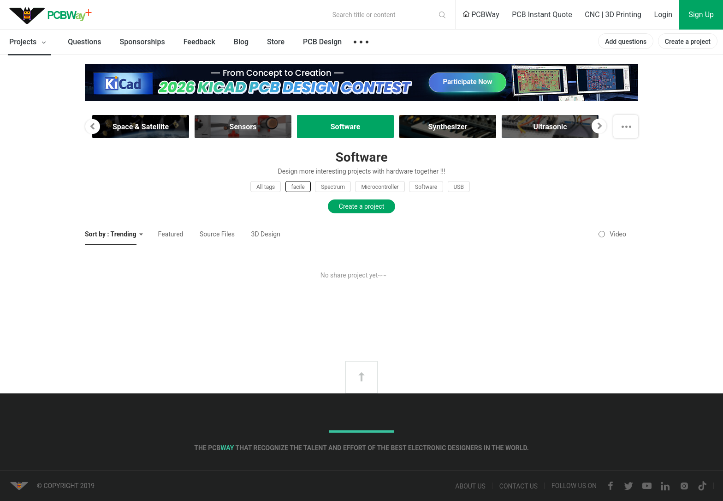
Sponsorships (142, 41)
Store (275, 41)
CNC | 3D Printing (613, 14)
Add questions (625, 41)
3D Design (265, 234)
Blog (241, 41)
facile (298, 187)
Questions (84, 41)
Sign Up (701, 14)
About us (470, 486)
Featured (171, 234)
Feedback (199, 41)
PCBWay (480, 14)
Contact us (518, 486)
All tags (265, 187)
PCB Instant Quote (542, 14)
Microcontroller (379, 187)
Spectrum (333, 187)
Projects (29, 42)
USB (459, 187)
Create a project (688, 41)
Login (663, 14)
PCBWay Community (53, 15)
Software (426, 187)
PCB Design (322, 41)
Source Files (217, 234)
